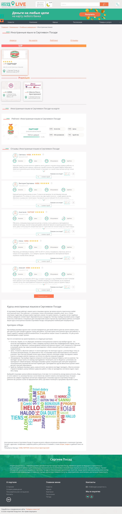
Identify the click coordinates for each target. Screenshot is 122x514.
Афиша (55, 22)
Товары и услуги (105, 22)
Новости (11, 22)
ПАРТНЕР (26, 448)
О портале (10, 487)
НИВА (21, 448)
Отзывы (74, 40)
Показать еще (44, 296)
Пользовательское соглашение (17, 492)
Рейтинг (54, 40)
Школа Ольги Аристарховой (39, 448)
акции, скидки (65, 444)
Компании (33, 22)
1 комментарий (45, 177)
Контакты (9, 494)
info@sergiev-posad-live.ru (97, 487)
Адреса (13, 40)
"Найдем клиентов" (33, 509)
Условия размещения (14, 489)
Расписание (50, 494)
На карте (33, 40)
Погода (48, 497)
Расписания (77, 22)
